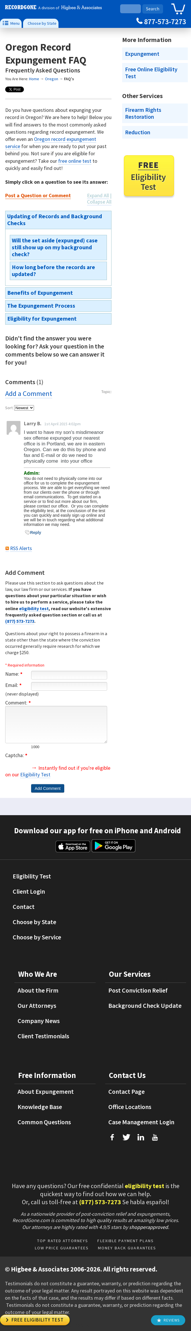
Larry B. (32, 423)
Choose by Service (37, 937)
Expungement (142, 53)
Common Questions (44, 1122)
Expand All (98, 195)
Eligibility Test (35, 774)
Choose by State (42, 23)
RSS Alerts (21, 548)
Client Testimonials (43, 1036)
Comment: (18, 703)
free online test (74, 161)
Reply (33, 532)
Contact (24, 907)
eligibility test (34, 608)
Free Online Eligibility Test (151, 73)
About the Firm (38, 990)
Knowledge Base (40, 1107)
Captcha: (16, 755)
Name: (13, 674)
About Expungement (46, 1091)
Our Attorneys (37, 1005)
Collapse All (99, 202)
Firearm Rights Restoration (143, 113)
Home (34, 78)
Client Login (29, 891)
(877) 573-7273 (19, 621)
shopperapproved (148, 1227)
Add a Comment (28, 393)
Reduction (137, 132)
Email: (13, 685)
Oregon (51, 78)
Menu (11, 23)
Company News (39, 1021)
